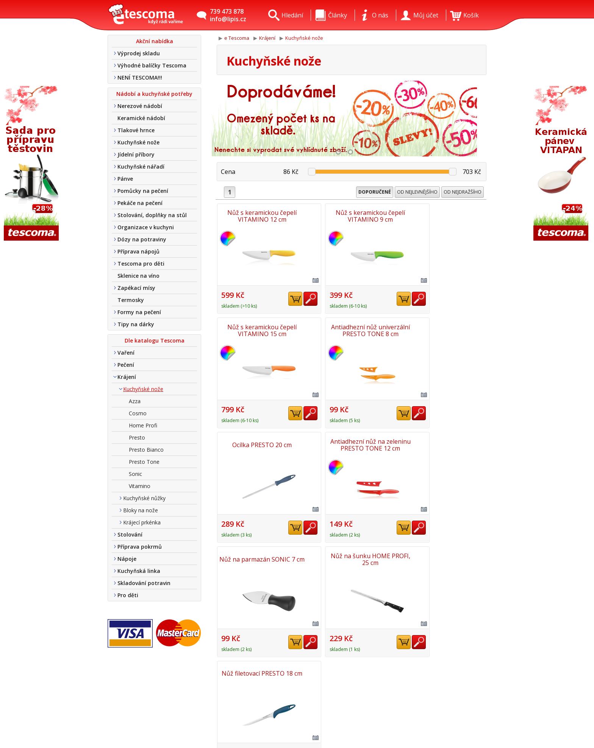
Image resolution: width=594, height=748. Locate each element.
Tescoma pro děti (140, 263)
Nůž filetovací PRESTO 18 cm (442, 443)
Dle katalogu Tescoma (154, 340)
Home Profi (143, 425)
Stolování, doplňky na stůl (152, 215)
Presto (137, 437)
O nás (202, 678)
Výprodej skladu (138, 53)
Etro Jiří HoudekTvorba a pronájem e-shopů (452, 720)
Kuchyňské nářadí (140, 166)
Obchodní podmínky (222, 711)
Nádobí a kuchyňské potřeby (154, 93)
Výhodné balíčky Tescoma (151, 65)
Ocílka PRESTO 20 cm (351, 329)
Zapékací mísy (136, 287)
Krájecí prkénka (142, 522)
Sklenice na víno (138, 275)
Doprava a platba (218, 700)
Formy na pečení (139, 312)
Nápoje (126, 558)
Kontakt (205, 689)
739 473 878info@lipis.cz (228, 15)
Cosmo (138, 413)
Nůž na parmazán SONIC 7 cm (261, 443)
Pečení (125, 364)
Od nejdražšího (462, 192)
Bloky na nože (140, 510)
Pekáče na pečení (140, 203)
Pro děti (127, 595)
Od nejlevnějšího (417, 192)
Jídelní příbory (136, 154)
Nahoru (464, 556)
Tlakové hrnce (136, 130)
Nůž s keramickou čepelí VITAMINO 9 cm (351, 216)
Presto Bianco (146, 449)
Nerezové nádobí (139, 106)
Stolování (129, 534)
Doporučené (374, 192)
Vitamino (139, 486)
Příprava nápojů (138, 251)
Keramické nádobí (141, 118)
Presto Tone (144, 461)
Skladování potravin (143, 583)
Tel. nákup (209, 722)
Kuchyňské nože (138, 142)
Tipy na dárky (135, 324)
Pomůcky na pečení (142, 190)
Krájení (126, 376)
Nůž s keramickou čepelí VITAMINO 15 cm (442, 216)
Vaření (125, 352)
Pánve (125, 178)
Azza (135, 401)
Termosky (130, 300)
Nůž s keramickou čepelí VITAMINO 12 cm (260, 216)
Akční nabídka (154, 41)
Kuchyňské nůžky (144, 498)
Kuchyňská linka (138, 570)
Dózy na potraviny (141, 239)
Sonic (135, 473)
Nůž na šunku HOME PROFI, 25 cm (351, 443)
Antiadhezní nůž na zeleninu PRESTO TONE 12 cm (442, 329)
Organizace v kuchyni (145, 227)
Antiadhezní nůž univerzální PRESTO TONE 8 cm (260, 329)
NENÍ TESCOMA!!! (139, 77)
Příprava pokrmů (139, 546)
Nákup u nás (212, 733)
